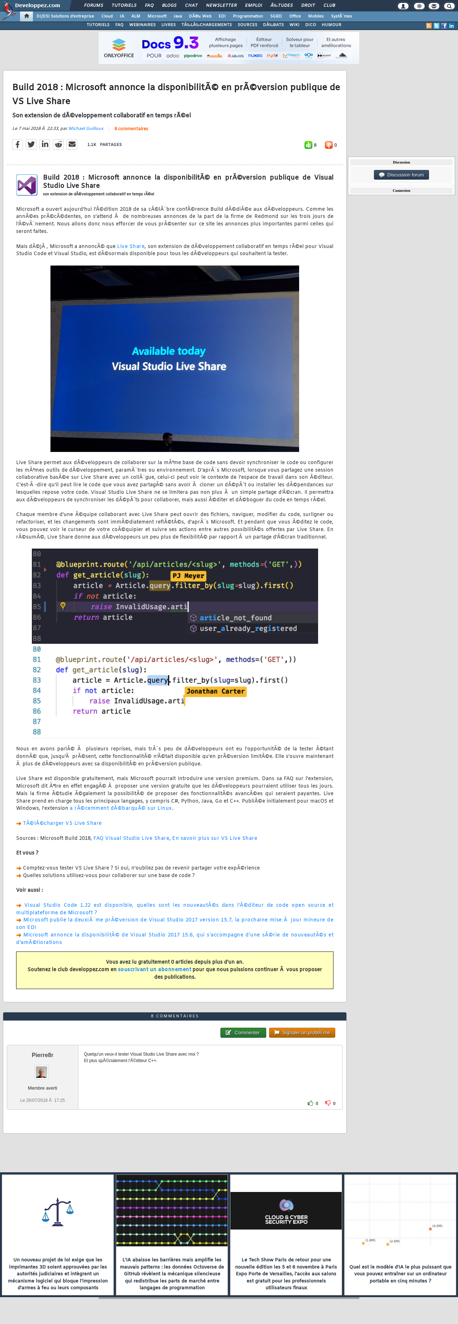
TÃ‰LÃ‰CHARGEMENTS (206, 25)
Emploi (253, 6)
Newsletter (221, 6)
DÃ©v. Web (200, 16)
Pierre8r (43, 1055)
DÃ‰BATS (273, 25)
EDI (222, 16)
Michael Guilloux (85, 129)
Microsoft (156, 16)
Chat (191, 6)
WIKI (294, 25)
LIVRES (168, 25)
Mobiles (316, 16)
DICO (310, 25)
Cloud (107, 16)
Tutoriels (124, 6)
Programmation (248, 16)
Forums (93, 6)
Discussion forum (401, 175)
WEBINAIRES (142, 25)
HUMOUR (331, 25)
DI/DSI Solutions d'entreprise (65, 16)
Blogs (169, 6)
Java (178, 16)
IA (122, 16)
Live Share (131, 246)
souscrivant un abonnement (154, 970)
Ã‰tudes (281, 6)
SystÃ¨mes (341, 16)
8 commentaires (131, 129)
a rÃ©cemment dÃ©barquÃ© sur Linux (121, 808)
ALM (135, 16)
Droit (308, 6)
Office (295, 16)
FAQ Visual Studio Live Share (131, 838)
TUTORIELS (98, 25)
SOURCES (247, 25)
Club (329, 6)
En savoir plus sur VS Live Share (214, 838)
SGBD (276, 16)
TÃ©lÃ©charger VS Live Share (62, 823)
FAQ (149, 6)
